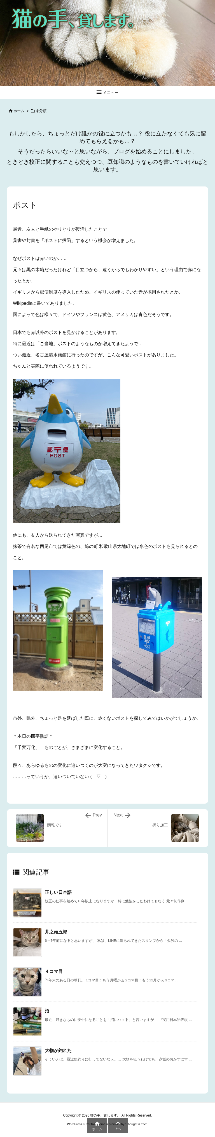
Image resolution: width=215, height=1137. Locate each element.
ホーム (18, 111)
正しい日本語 (58, 892)
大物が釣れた (58, 1050)
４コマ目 (54, 971)
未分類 (41, 111)
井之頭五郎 (56, 932)
